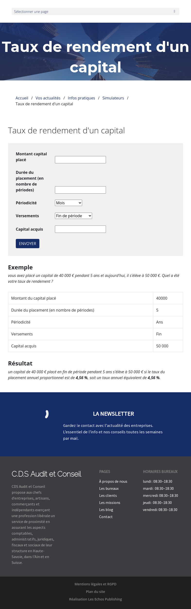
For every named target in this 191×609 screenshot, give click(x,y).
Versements (27, 215)
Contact (106, 516)
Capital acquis (29, 229)
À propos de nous (113, 481)
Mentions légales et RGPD (96, 584)
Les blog (106, 509)
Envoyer (27, 243)
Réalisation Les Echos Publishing (95, 599)
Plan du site (95, 591)
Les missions (109, 502)
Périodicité (26, 203)
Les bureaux (109, 488)
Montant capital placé (31, 156)
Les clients (108, 495)
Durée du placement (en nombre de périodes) (30, 181)
